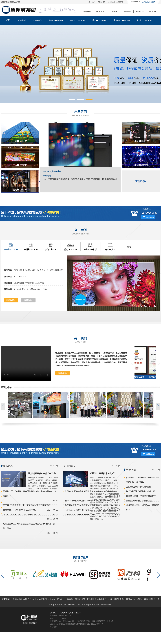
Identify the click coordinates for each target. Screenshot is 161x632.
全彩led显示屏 (19, 599)
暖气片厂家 (107, 599)
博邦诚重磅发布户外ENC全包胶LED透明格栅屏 (43, 473)
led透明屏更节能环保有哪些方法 (140, 491)
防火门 (60, 599)
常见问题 (101, 2)
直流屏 (129, 599)
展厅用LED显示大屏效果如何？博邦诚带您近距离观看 (26, 505)
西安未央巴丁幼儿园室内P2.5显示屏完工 (21, 509)
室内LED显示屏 (56, 20)
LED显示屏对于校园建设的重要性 (141, 496)
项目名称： (9, 270)
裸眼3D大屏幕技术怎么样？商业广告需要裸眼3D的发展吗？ (105, 473)
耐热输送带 (80, 599)
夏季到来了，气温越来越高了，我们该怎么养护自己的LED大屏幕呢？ (29, 493)
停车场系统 (94, 604)
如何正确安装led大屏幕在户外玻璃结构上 (142, 507)
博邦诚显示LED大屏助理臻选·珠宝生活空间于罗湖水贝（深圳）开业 (29, 526)
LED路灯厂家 (74, 604)
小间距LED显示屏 (121, 20)
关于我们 (91, 2)
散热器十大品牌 (94, 599)
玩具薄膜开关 (60, 604)
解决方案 (100, 11)
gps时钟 (138, 599)
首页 (7, 20)
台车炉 (85, 604)
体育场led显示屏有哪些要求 (77, 509)
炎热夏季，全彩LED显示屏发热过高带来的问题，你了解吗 (143, 479)
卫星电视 (69, 599)
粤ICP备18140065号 (94, 623)
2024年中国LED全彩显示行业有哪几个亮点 (22, 514)
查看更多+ (141, 181)
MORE (52, 466)
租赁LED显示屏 (144, 20)
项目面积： (9, 283)
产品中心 (37, 20)
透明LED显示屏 (99, 20)
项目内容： (9, 289)
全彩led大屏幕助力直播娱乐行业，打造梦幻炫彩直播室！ (90, 491)
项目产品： (9, 276)
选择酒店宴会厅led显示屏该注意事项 (81, 505)
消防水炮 (148, 599)
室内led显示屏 (48, 599)
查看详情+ (11, 300)
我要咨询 (150, 217)
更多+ (130, 246)
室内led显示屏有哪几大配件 (138, 486)
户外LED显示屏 (77, 20)
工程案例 (21, 20)
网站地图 (53, 626)
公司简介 (127, 11)
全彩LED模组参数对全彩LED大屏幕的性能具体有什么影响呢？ (92, 500)
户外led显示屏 (34, 599)
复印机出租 (119, 599)
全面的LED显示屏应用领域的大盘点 (80, 514)
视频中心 (140, 11)
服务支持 (119, 2)
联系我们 (111, 2)
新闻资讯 (114, 11)
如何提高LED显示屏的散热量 (139, 500)
